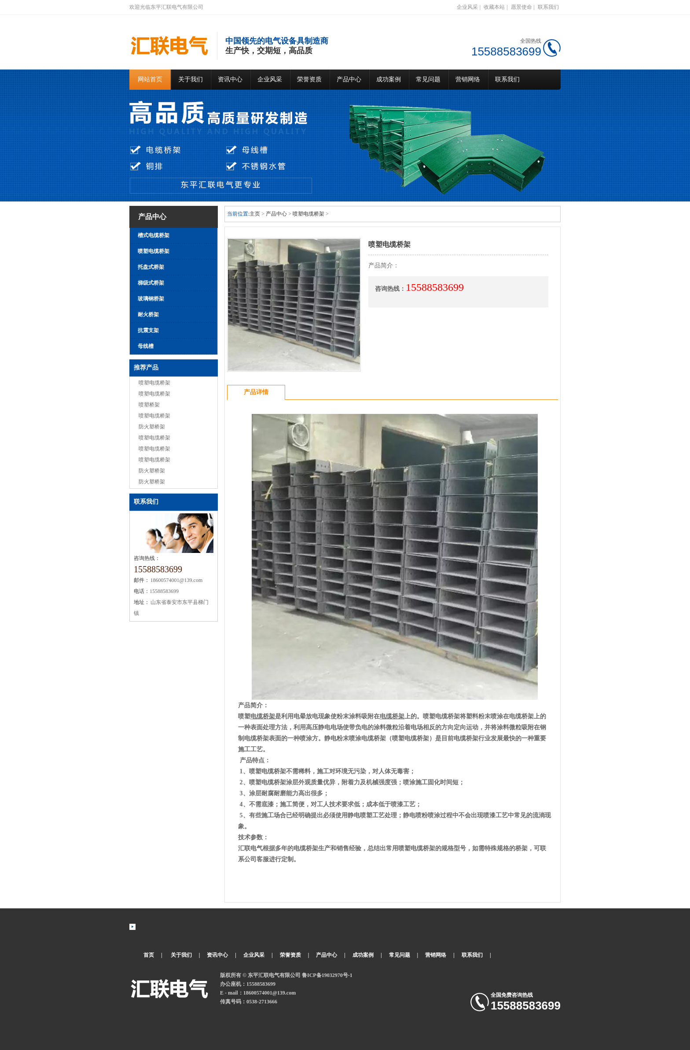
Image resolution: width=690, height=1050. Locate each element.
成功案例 (388, 79)
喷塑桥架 (149, 405)
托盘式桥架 (151, 267)
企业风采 (467, 7)
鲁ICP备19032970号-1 (327, 975)
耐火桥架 (148, 314)
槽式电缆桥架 (153, 235)
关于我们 (190, 79)
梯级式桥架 (151, 283)
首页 (148, 955)
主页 (255, 214)
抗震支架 (148, 330)
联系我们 (548, 7)
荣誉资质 (309, 79)
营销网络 (467, 79)
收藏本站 (494, 7)
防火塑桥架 (152, 427)
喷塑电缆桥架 (153, 251)
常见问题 (428, 79)
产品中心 (349, 79)
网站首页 (150, 79)
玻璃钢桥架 (151, 299)
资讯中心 (230, 79)
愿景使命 (521, 7)
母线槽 (146, 346)
